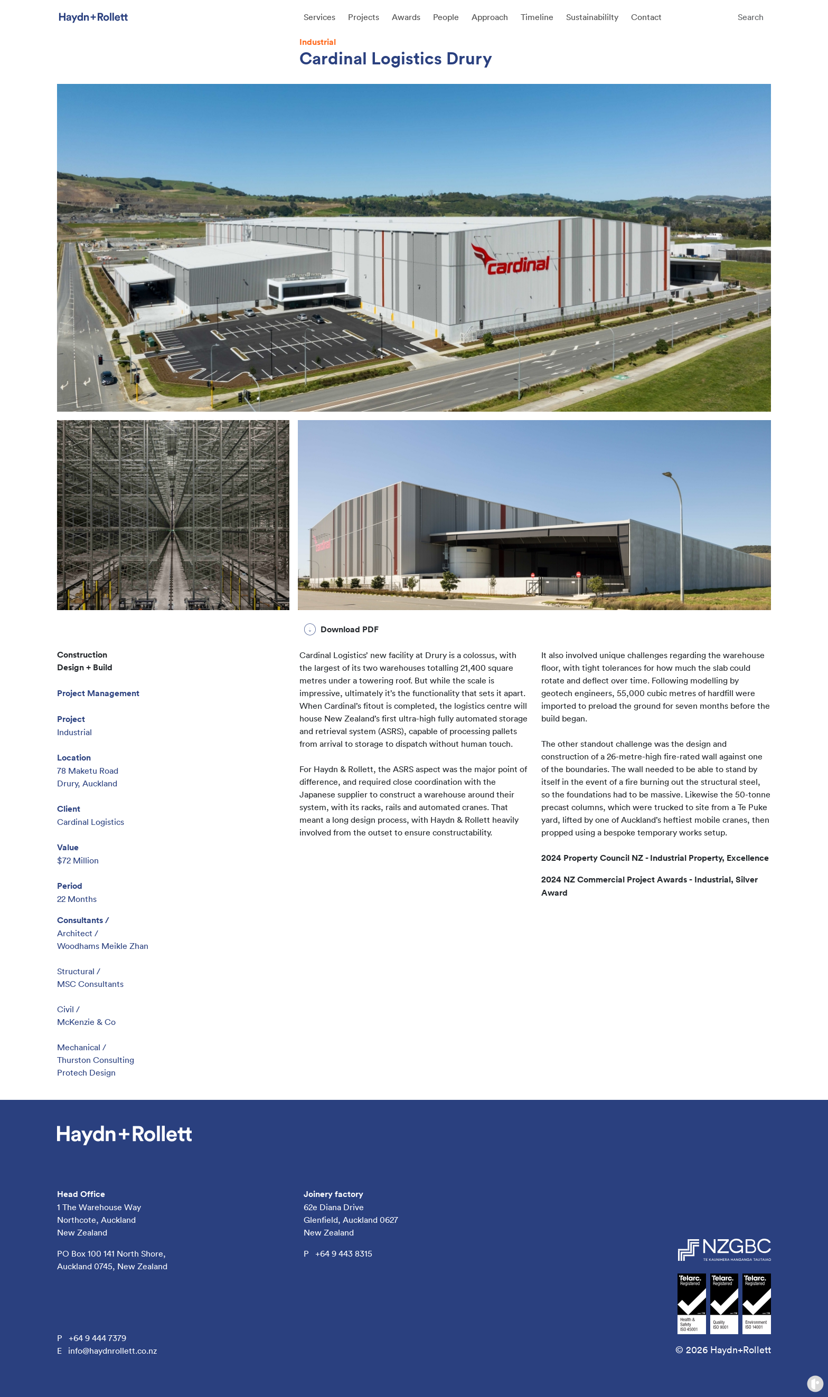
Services (319, 17)
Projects (363, 17)
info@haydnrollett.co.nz (112, 1350)
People (446, 17)
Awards (406, 17)
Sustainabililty (592, 17)
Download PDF (350, 629)
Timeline (537, 17)
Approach (490, 17)
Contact (646, 17)
